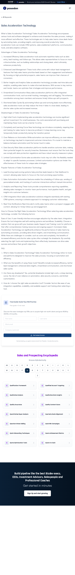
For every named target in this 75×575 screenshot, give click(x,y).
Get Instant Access (37, 335)
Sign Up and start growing (37, 494)
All (7, 365)
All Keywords (6, 17)
